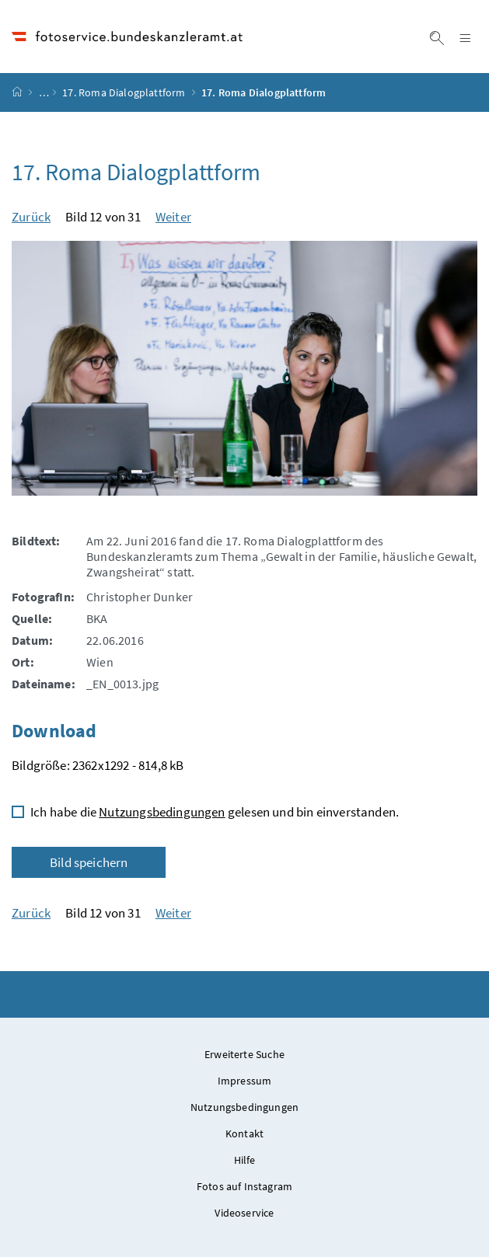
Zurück (31, 216)
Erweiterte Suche (244, 1054)
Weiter (173, 216)
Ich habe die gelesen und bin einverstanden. (214, 811)
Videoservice (244, 1213)
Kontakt (244, 1133)
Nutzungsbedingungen (162, 811)
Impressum (245, 1081)
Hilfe (245, 1160)
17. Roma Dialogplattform (123, 92)
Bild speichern (88, 862)
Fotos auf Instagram (244, 1186)
